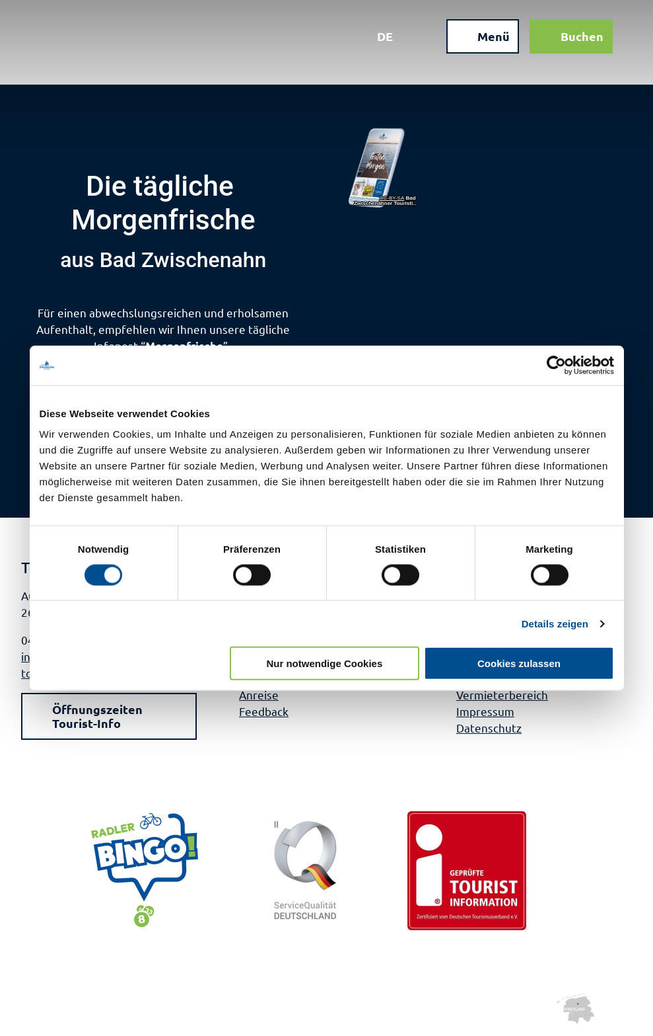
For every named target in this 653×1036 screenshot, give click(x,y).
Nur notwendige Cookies (324, 663)
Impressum (485, 711)
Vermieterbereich (502, 694)
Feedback (264, 711)
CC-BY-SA (391, 198)
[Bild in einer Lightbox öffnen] (383, 168)
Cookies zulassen (519, 663)
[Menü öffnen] (480, 38)
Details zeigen (555, 623)
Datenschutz (489, 728)
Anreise (259, 694)
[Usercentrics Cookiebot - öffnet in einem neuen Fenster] (556, 365)
